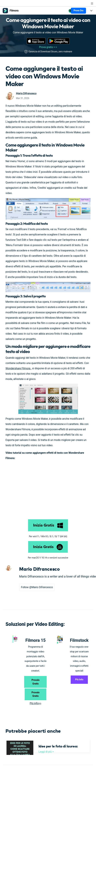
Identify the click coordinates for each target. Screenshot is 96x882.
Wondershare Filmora (18, 368)
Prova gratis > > (48, 47)
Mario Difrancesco (26, 93)
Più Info (79, 679)
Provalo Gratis (36, 682)
